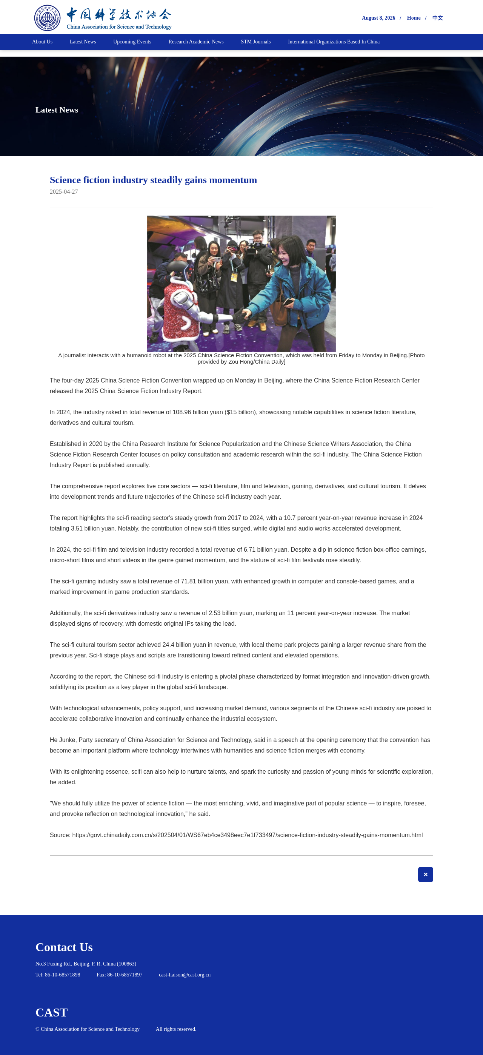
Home (414, 18)
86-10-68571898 (62, 975)
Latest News (70, 108)
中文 (437, 18)
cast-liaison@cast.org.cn (185, 975)
